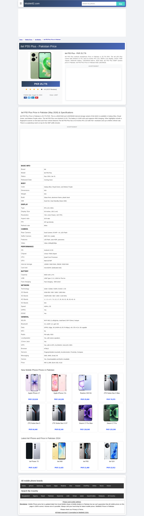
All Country (111, 496)
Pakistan (51, 496)
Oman (75, 496)
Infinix (94, 486)
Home (21, 39)
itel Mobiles (38, 39)
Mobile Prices (28, 39)
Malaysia (101, 496)
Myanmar (60, 496)
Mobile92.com (32, 3)
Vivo (70, 486)
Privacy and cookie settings (72, 502)
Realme (63, 486)
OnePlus (86, 486)
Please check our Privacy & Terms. (72, 509)
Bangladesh (26, 496)
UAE (68, 496)
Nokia (24, 486)
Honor (109, 486)
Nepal (43, 496)
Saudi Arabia (91, 496)
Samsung (40, 486)
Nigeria (35, 496)
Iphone (31, 486)
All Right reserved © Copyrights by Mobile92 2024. (72, 512)
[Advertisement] (72, 23)
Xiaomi (48, 486)
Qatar (82, 496)
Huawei (77, 486)
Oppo (56, 486)
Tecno (102, 486)
